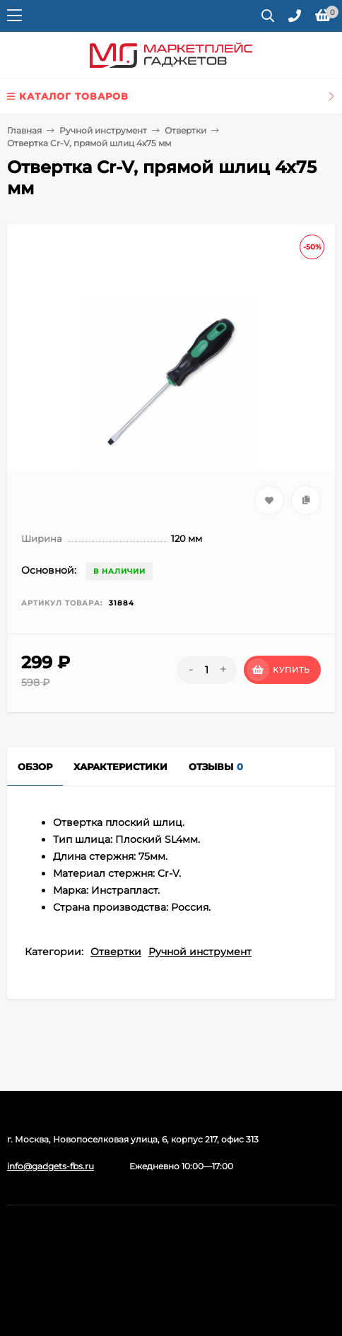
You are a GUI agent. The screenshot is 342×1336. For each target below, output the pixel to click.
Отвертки (185, 130)
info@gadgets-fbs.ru (50, 1166)
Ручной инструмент (103, 130)
